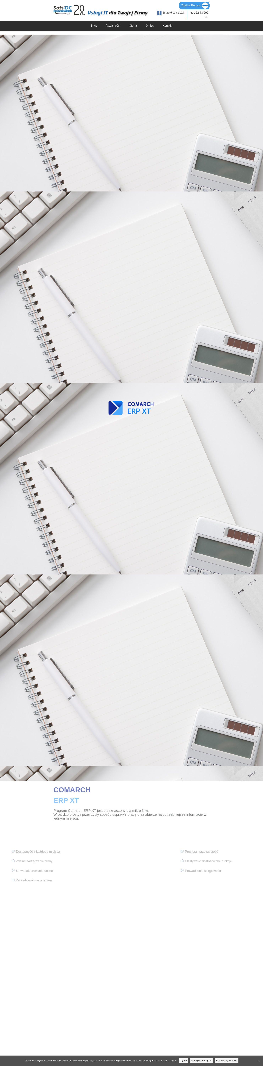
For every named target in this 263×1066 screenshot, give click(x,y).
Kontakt (167, 25)
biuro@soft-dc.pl (173, 12)
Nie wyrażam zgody (201, 1060)
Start (94, 25)
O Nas (150, 25)
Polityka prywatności (226, 1060)
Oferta (133, 25)
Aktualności (113, 25)
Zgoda (183, 1060)
